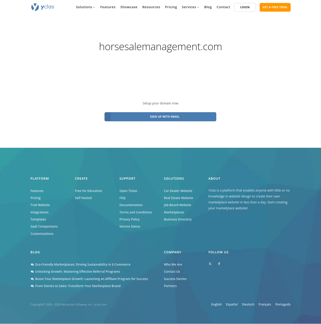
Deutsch (242, 305)
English (204, 305)
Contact (223, 7)
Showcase (129, 7)
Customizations (42, 233)
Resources (151, 7)
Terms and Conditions (136, 211)
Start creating (277, 199)
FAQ (123, 196)
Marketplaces (174, 211)
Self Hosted (84, 196)
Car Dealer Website (178, 188)
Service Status (130, 225)
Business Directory (178, 218)
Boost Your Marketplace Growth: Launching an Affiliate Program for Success (91, 279)
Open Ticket (129, 188)
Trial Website (41, 203)
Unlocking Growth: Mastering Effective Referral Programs (77, 271)
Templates (39, 218)
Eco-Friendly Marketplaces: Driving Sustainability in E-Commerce (82, 264)
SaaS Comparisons (45, 225)
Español (223, 305)
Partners (170, 286)
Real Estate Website (179, 196)
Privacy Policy (130, 218)
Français (261, 305)
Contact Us (172, 271)
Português (282, 305)
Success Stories (175, 279)
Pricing (171, 7)
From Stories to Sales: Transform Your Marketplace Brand (77, 286)
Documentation (132, 203)
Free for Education (89, 188)
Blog (208, 7)
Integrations (40, 211)
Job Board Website (178, 203)
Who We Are (173, 264)
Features (107, 7)
